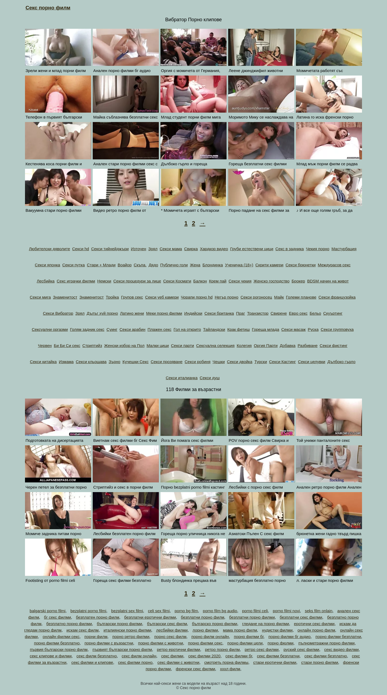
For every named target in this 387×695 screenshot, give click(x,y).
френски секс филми (195, 669)
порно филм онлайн (210, 636)
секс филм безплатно (97, 656)
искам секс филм (82, 630)
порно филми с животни (160, 643)
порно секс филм (170, 636)
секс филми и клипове (92, 662)
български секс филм (167, 623)
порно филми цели (245, 643)
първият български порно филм (122, 649)
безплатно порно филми (69, 623)
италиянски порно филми (127, 630)
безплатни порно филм (202, 617)
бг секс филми (57, 617)
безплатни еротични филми (150, 617)
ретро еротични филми (178, 649)
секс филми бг (238, 656)
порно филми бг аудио (289, 636)
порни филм (95, 636)
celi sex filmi (159, 610)
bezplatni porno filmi (88, 610)
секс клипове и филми (51, 656)
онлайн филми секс (61, 636)
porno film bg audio (220, 610)
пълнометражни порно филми (326, 643)
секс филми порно (135, 662)
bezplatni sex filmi (127, 610)
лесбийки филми (172, 630)
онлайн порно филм (316, 630)
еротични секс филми (314, 623)
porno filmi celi (255, 610)
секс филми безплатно (325, 656)
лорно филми (205, 630)
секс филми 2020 (204, 656)
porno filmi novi (286, 610)
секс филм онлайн (139, 656)
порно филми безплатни (338, 636)
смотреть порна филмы (226, 662)
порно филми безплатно (57, 643)
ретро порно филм (222, 649)
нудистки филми (277, 630)
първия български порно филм (59, 649)
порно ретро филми (130, 636)
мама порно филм (240, 630)
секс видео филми (341, 649)
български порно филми (119, 623)
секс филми (172, 656)
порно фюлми (280, 643)
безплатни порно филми (252, 617)
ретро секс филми (261, 649)
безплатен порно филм (97, 617)
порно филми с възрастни (108, 643)
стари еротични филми (274, 662)
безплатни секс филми (301, 617)
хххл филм (230, 669)
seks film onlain (318, 610)
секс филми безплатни (278, 656)
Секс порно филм (48, 7)
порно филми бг (248, 636)
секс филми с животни (178, 662)
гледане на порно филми (265, 623)
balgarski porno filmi (47, 610)
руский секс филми (301, 649)
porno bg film (186, 610)
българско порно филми (214, 623)
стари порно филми (319, 662)
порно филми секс (205, 643)
